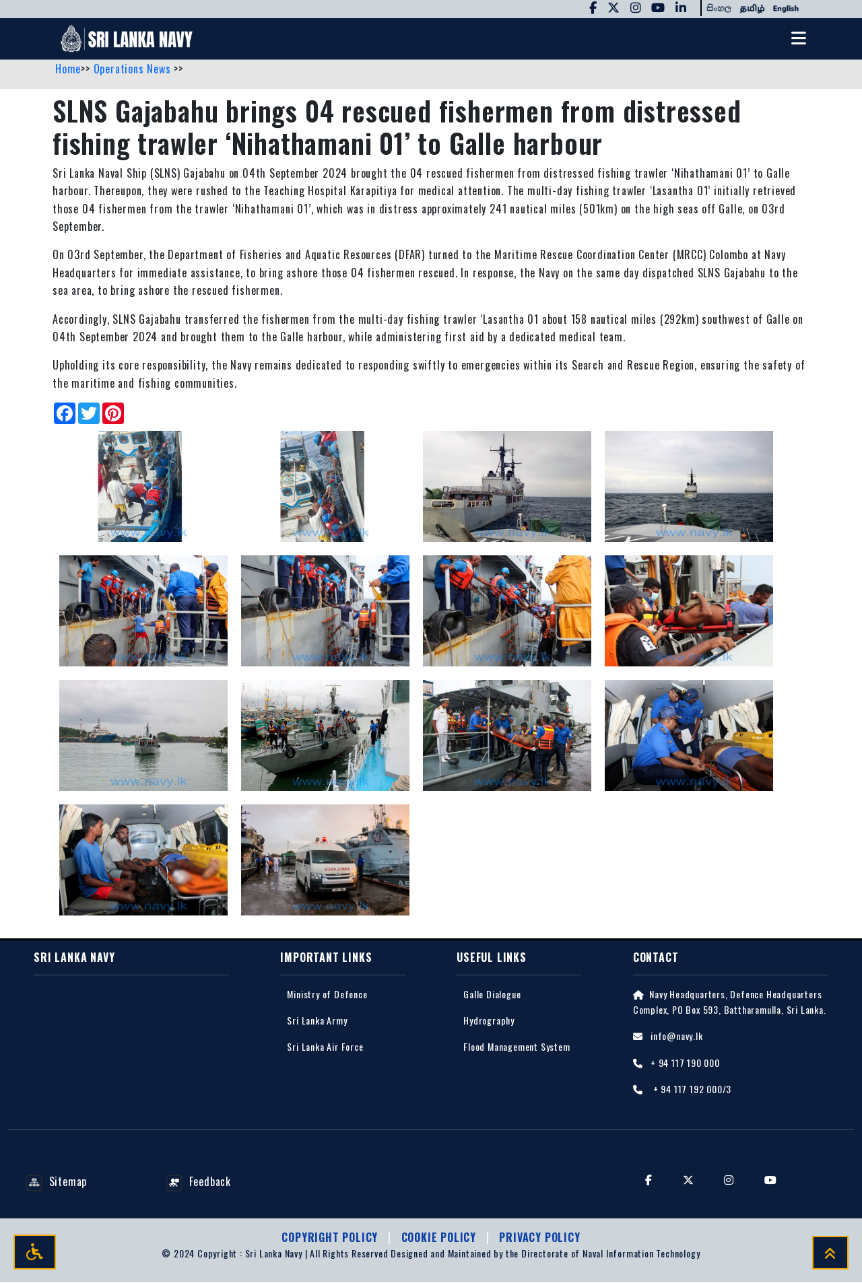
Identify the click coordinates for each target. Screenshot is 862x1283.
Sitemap (56, 1182)
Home (68, 69)
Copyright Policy (331, 1238)
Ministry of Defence (327, 994)
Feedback (198, 1182)
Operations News (134, 69)
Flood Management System (516, 1047)
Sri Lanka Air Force (325, 1047)
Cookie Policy (440, 1238)
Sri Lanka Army (317, 1021)
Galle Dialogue (492, 994)
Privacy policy (539, 1238)
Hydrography (489, 1021)
